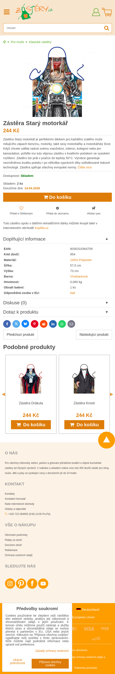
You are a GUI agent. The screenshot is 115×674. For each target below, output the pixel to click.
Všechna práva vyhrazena (72, 650)
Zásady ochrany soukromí (52, 650)
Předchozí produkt (20, 334)
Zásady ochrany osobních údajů (85, 657)
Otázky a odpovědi (15, 509)
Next (111, 394)
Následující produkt (94, 334)
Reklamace (11, 550)
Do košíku (57, 197)
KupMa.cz (42, 228)
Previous (3, 394)
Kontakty (10, 493)
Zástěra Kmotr (84, 403)
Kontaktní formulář (15, 498)
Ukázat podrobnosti (17, 661)
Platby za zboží (13, 540)
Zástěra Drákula (31, 403)
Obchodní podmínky (16, 534)
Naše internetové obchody (19, 503)
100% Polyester (81, 260)
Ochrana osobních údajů (18, 555)
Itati (72, 293)
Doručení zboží (13, 545)
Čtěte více (85, 167)
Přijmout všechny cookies (50, 663)
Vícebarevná (79, 276)
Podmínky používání (85, 667)
